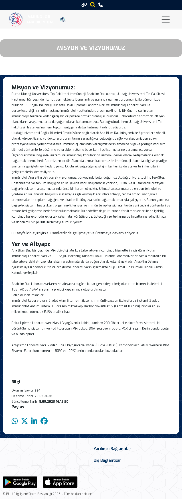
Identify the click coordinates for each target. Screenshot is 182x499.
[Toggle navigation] (165, 19)
